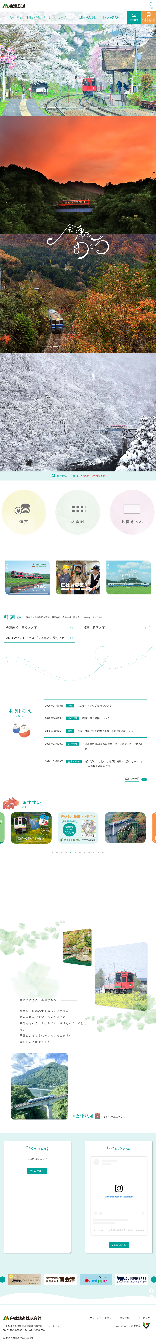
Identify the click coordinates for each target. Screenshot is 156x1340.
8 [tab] (84, 853)
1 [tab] (52, 853)
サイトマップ (142, 1318)
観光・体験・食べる (39, 17)
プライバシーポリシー (100, 1318)
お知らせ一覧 (132, 779)
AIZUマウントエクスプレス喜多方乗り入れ (35, 638)
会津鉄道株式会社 (37, 1159)
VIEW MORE (37, 1171)
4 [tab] (66, 853)
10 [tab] (94, 853)
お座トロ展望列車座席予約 (148, 17)
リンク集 (124, 1318)
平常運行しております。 (94, 476)
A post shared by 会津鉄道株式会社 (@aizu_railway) (119, 1230)
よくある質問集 (110, 17)
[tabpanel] (78, 828)
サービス (63, 17)
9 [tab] (89, 853)
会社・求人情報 (87, 17)
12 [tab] (103, 853)
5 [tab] (71, 853)
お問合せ (134, 17)
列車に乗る (16, 17)
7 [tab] (80, 853)
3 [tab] (62, 853)
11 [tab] (98, 853)
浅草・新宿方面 (94, 627)
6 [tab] (75, 853)
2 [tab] (57, 853)
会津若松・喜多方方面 (21, 627)
